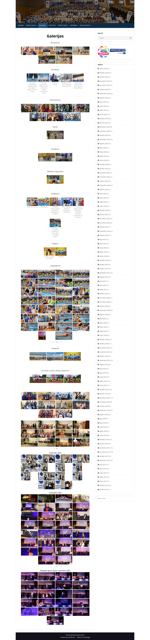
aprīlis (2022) (103, 252)
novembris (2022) (104, 223)
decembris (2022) (104, 218)
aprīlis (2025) (103, 110)
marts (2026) (103, 68)
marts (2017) (103, 481)
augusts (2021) (104, 277)
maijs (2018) (103, 427)
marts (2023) (103, 206)
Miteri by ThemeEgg (83, 637)
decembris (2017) (104, 448)
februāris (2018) (104, 439)
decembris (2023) (104, 173)
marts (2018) (103, 435)
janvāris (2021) (104, 294)
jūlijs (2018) (103, 419)
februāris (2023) (104, 210)
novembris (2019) (104, 352)
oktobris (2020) (104, 306)
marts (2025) (103, 114)
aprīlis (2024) (103, 156)
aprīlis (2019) (103, 381)
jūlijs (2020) (103, 319)
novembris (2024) (104, 131)
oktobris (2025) (104, 89)
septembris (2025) (105, 93)
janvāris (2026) (104, 77)
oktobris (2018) (104, 406)
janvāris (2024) (104, 168)
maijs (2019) (103, 377)
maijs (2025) (103, 106)
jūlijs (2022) (103, 239)
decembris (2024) (104, 127)
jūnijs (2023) (103, 193)
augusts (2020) (104, 314)
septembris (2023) (105, 185)
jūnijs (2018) (103, 423)
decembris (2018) (104, 398)
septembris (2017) (105, 460)
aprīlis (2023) (103, 202)
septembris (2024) (105, 139)
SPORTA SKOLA (31, 25)
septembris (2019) (105, 360)
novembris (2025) (104, 85)
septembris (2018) (105, 410)
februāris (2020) (104, 339)
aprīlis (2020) (103, 331)
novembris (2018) (104, 402)
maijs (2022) (103, 248)
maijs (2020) (103, 327)
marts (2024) (103, 160)
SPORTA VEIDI (62, 25)
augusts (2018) (104, 414)
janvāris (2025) (104, 123)
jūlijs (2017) (103, 464)
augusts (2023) (104, 189)
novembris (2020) (104, 302)
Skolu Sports (85, 25)
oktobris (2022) (104, 227)
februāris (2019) (104, 389)
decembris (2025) (104, 81)
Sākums (21, 25)
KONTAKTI (52, 25)
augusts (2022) (104, 235)
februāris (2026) (104, 73)
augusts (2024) (104, 143)
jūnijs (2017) (103, 469)
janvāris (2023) (104, 214)
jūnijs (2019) (103, 373)
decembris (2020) (104, 298)
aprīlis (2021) (103, 289)
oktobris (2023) (104, 181)
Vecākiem (73, 25)
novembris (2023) (104, 177)
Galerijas (42, 25)
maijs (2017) (103, 473)
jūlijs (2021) (103, 281)
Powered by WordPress (67, 637)
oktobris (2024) (104, 135)
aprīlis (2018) (103, 431)
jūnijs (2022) (103, 244)
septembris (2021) (105, 273)
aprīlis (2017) (103, 477)
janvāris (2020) (104, 344)
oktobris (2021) (104, 269)
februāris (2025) (104, 118)
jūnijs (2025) (103, 102)
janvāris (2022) (104, 264)
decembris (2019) (104, 348)
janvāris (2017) (104, 489)
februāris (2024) (104, 164)
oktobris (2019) (104, 356)
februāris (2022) (104, 260)
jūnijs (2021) (103, 285)
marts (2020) (103, 335)
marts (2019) (103, 385)
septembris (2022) (105, 231)
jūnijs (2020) (103, 323)
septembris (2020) (105, 310)
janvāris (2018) (104, 444)
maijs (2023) (103, 198)
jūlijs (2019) (103, 369)
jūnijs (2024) (103, 148)
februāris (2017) (104, 485)
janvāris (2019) (104, 394)
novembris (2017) (104, 452)
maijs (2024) (103, 152)
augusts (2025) (104, 98)
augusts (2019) (104, 364)
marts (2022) (103, 256)
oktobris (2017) (104, 456)
